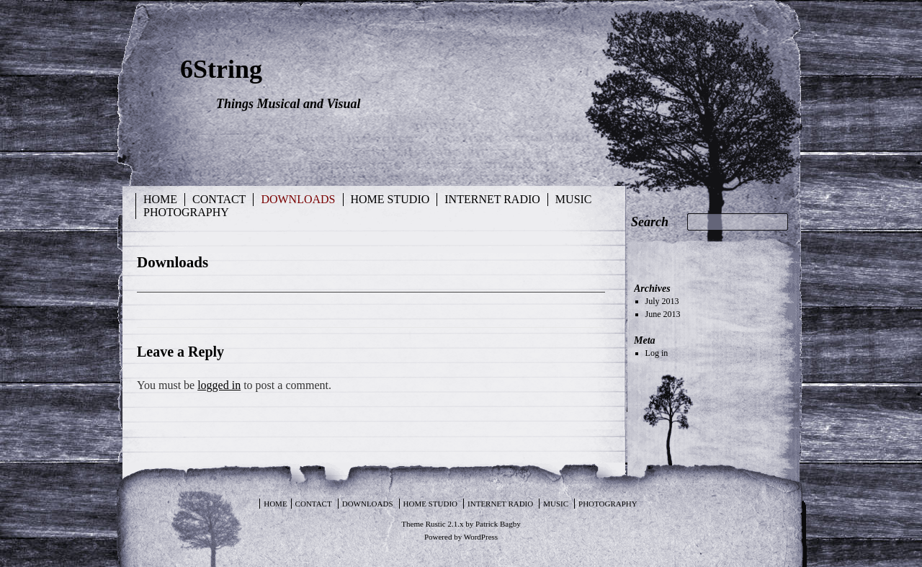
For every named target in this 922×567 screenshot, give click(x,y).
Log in (656, 353)
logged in (219, 385)
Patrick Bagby (498, 523)
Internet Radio (492, 199)
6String (221, 69)
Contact (219, 199)
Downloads (298, 199)
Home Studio (390, 199)
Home (160, 199)
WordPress (481, 536)
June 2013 (663, 314)
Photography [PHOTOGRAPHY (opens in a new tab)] (186, 212)
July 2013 (662, 301)
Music (573, 199)
